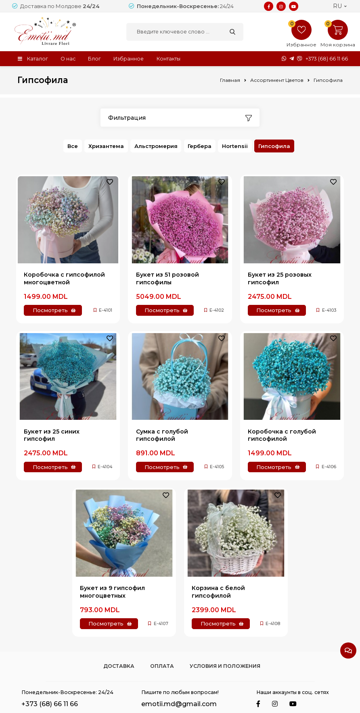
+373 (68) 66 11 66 (327, 59)
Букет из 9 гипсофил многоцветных (112, 591)
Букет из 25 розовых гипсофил (280, 278)
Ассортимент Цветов (276, 80)
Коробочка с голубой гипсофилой (282, 434)
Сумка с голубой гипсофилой (162, 434)
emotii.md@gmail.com (179, 703)
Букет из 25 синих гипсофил (52, 434)
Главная (230, 80)
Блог (95, 58)
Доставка (118, 666)
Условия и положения (225, 666)
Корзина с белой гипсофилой (218, 591)
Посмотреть (50, 310)
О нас (68, 58)
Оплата (162, 666)
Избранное (130, 58)
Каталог (37, 58)
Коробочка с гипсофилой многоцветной (64, 278)
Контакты (170, 58)
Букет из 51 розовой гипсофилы (167, 278)
